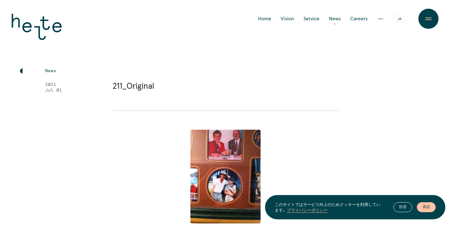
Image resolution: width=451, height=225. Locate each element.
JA (399, 19)
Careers (359, 18)
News (335, 18)
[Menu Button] (428, 19)
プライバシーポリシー (307, 210)
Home (264, 18)
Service (311, 18)
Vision (287, 18)
